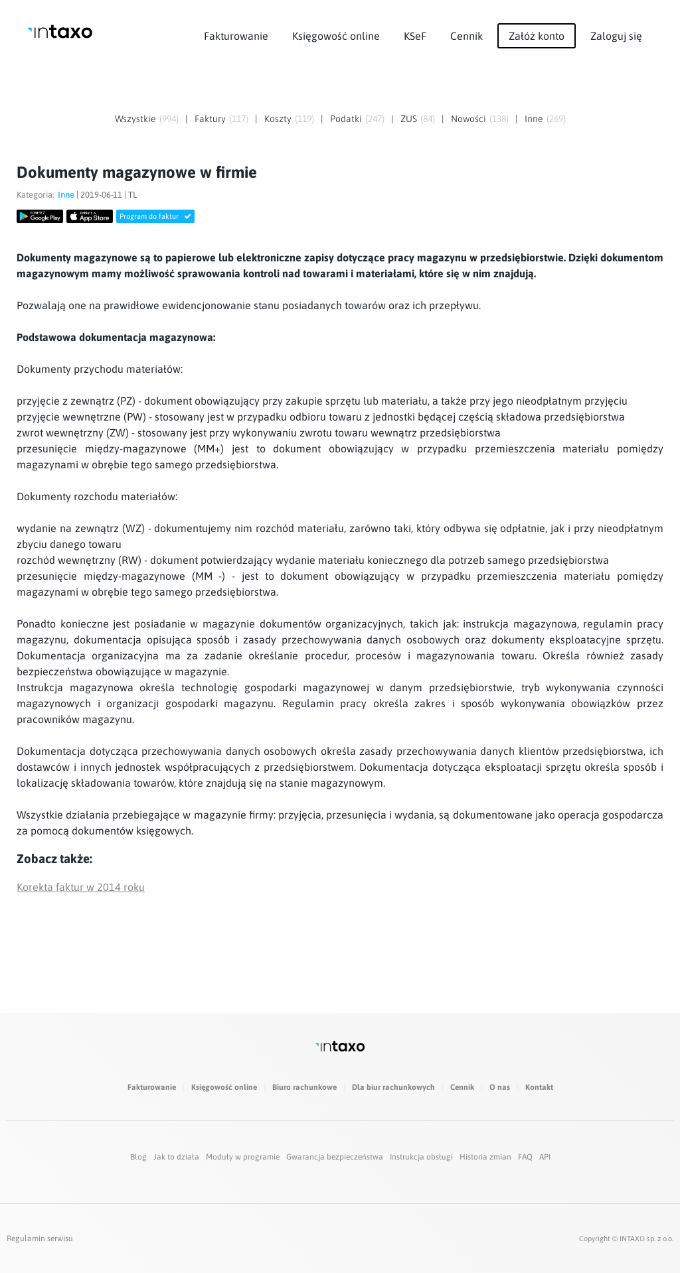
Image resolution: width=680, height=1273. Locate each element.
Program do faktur (155, 216)
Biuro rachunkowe (304, 1087)
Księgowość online (336, 36)
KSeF (415, 36)
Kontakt (539, 1087)
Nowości (468, 118)
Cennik (466, 36)
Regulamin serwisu (40, 1238)
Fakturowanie (236, 36)
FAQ (525, 1157)
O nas (499, 1087)
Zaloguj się (616, 36)
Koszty (278, 118)
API (545, 1157)
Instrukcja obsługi (421, 1157)
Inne (534, 118)
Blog (138, 1157)
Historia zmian (485, 1157)
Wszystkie (135, 118)
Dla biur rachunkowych (393, 1087)
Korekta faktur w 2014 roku (81, 887)
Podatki (346, 118)
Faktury (210, 118)
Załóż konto (536, 36)
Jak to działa (176, 1157)
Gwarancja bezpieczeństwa (334, 1157)
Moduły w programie (243, 1157)
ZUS (408, 118)
